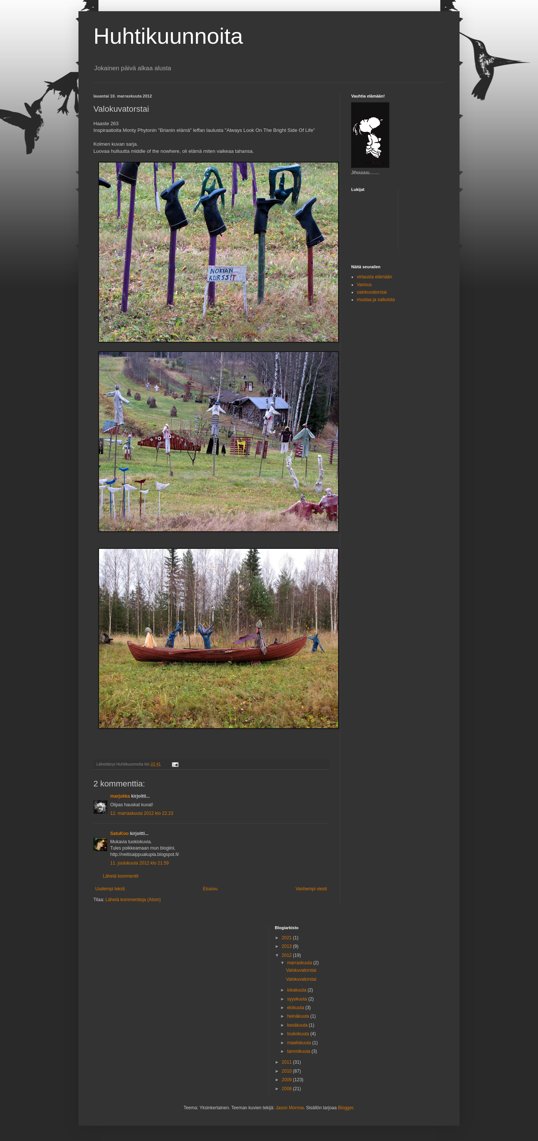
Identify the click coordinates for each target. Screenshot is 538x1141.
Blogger (345, 1107)
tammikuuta (299, 1051)
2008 (287, 1088)
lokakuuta (297, 990)
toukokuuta (298, 1033)
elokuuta (296, 1007)
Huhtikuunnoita (168, 36)
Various (364, 284)
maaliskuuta (299, 1042)
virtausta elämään (374, 276)
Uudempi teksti (110, 888)
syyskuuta (297, 999)
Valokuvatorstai (301, 970)
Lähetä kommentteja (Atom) (133, 899)
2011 (287, 1062)
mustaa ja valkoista (376, 299)
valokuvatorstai (372, 292)
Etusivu (210, 888)
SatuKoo (119, 833)
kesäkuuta (298, 1025)
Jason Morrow (290, 1107)
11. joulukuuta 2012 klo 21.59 (139, 863)
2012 (287, 955)
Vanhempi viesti (311, 888)
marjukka (120, 796)
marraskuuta (300, 962)
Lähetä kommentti (120, 876)
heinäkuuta (298, 1016)
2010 (287, 1071)
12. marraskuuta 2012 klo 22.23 (141, 813)
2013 (287, 946)
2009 (287, 1079)
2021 (287, 937)
